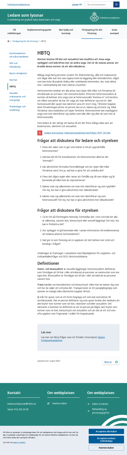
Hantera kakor (106, 447)
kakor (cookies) (19, 442)
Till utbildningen (14, 31)
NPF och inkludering (14, 65)
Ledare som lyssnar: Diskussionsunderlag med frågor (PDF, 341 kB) (77, 132)
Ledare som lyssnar (33, 17)
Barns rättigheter (18, 73)
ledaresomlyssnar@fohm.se (21, 403)
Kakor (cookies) (100, 404)
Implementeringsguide (39, 29)
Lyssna (77, 4)
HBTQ (12, 86)
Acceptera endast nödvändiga (106, 439)
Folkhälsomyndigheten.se (18, 4)
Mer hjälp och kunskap (66, 31)
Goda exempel (114, 31)
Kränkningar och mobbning (17, 108)
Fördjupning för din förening (92, 31)
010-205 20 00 (21, 409)
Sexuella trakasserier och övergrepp (17, 96)
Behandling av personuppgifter (101, 410)
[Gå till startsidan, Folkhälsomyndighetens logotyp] (105, 16)
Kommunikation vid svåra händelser (19, 55)
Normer (13, 79)
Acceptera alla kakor (106, 431)
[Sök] (116, 4)
